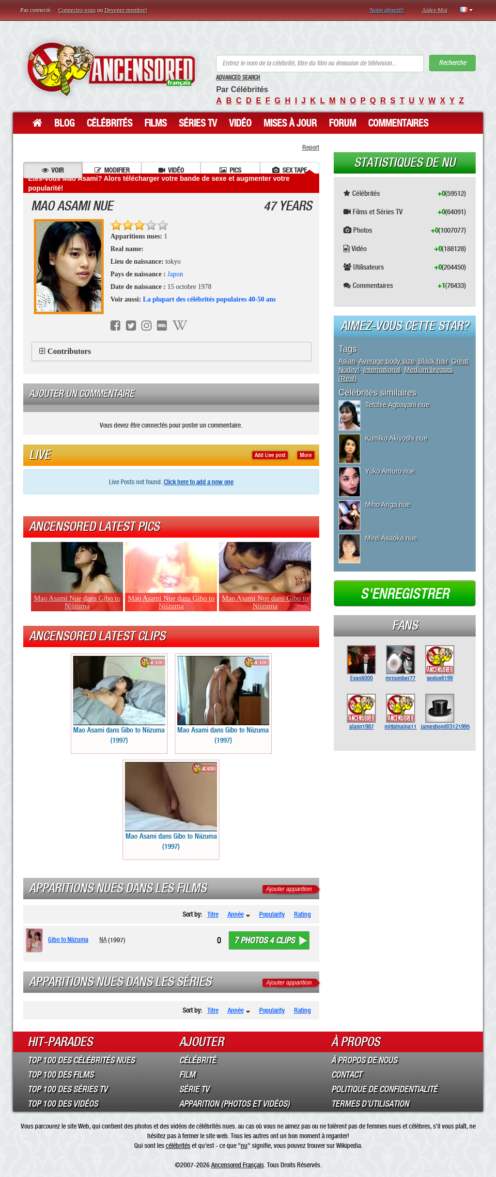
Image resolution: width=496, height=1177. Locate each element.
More (306, 455)
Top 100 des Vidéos (63, 1103)
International (382, 370)
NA (103, 939)
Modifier (112, 170)
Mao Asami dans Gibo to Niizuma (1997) (119, 700)
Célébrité (197, 1060)
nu (244, 1145)
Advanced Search (238, 77)
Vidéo (240, 123)
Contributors (69, 351)
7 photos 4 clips (264, 940)
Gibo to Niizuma (68, 939)
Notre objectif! (387, 10)
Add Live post (270, 455)
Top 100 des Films (60, 1074)
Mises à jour (290, 123)
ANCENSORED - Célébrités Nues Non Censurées (111, 69)
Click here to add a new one (198, 482)
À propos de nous (364, 1060)
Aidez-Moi (435, 10)
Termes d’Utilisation (370, 1103)
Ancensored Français (237, 1165)
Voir (53, 170)
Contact (346, 1074)
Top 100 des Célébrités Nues (81, 1060)
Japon (175, 274)
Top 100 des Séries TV (68, 1089)
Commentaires (398, 123)
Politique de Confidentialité (384, 1089)
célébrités (178, 1145)
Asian (347, 361)
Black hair (433, 361)
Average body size (387, 361)
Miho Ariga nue (387, 505)
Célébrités (109, 123)
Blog (64, 123)
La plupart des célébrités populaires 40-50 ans (209, 299)
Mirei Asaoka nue (391, 538)
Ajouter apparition (289, 889)
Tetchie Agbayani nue (397, 405)
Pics (230, 170)
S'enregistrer (404, 594)
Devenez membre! (126, 10)
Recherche (452, 63)
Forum (342, 123)
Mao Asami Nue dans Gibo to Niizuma (77, 602)
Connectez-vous (76, 10)
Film (187, 1074)
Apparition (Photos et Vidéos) (234, 1103)
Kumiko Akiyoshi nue (396, 438)
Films (155, 123)
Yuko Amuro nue (390, 471)
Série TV (194, 1089)
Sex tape (289, 170)
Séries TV (198, 123)
